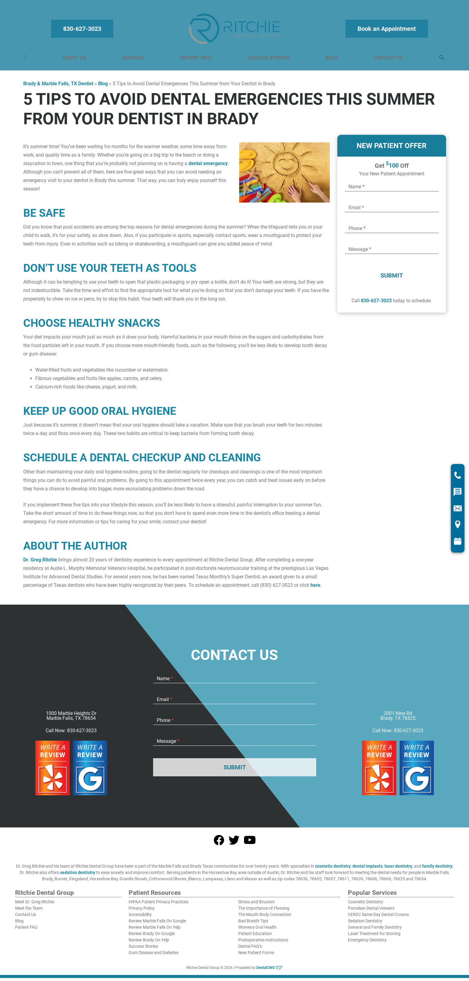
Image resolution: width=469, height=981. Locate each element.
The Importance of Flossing (263, 911)
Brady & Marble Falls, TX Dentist (58, 86)
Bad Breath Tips (253, 923)
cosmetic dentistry (333, 869)
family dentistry (437, 869)
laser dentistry (398, 869)
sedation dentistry (77, 875)
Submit (392, 278)
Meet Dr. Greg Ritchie (34, 904)
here (315, 588)
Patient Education (255, 936)
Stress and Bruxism (256, 904)
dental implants (367, 869)
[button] (440, 59)
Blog (331, 59)
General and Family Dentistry (375, 930)
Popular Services (372, 896)
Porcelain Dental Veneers (371, 911)
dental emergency (208, 166)
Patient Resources (155, 896)
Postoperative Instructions (263, 942)
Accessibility (140, 917)
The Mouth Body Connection (264, 917)
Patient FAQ (26, 930)
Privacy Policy (142, 911)
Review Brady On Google (152, 936)
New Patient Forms (256, 955)
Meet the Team (29, 911)
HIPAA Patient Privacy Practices (158, 904)
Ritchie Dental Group (44, 896)
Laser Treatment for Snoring (374, 936)
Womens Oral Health (257, 930)
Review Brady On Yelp (149, 942)
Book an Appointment (386, 30)
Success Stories (268, 59)
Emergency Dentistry (367, 942)
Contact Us (387, 59)
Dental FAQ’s (250, 949)
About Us (75, 59)
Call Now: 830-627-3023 (71, 733)
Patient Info (196, 59)
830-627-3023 (83, 30)
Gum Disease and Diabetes (153, 955)
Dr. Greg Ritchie (40, 563)
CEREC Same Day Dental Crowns (378, 917)
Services (134, 59)
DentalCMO (269, 971)
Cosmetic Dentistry (365, 904)
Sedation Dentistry (365, 923)
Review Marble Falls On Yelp (155, 930)
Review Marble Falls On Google (157, 923)
